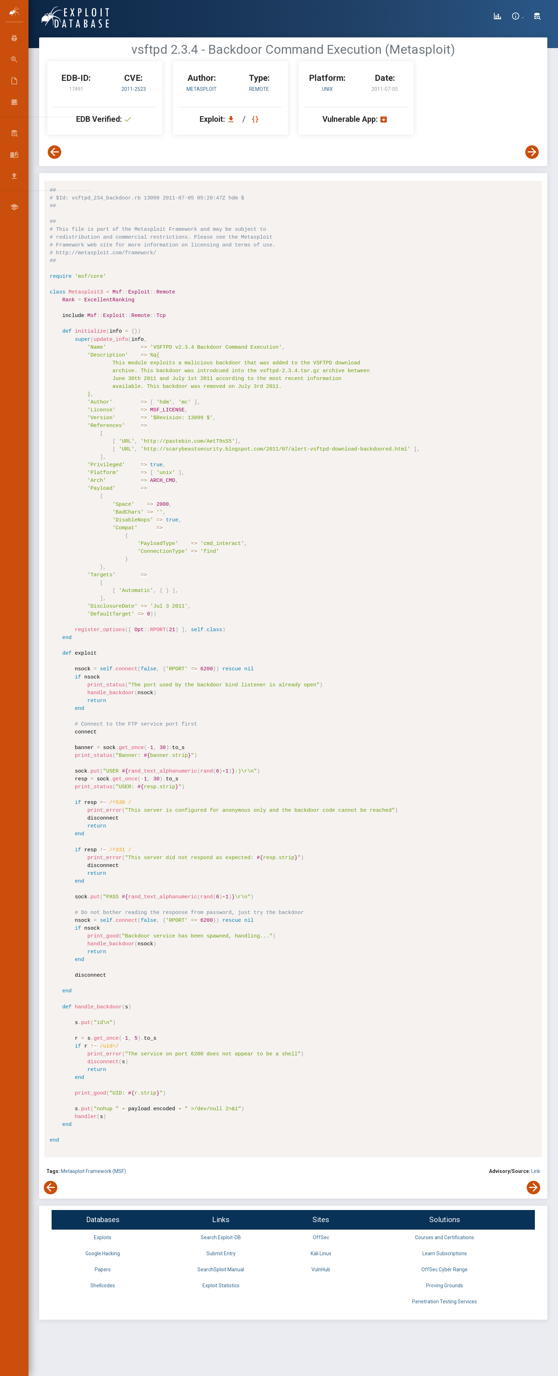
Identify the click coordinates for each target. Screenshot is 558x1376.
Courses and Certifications (444, 1237)
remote (259, 89)
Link (535, 1171)
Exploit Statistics (220, 1285)
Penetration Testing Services (444, 1301)
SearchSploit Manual (221, 1269)
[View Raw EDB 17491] (256, 119)
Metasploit (201, 89)
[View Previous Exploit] (54, 152)
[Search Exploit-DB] (537, 17)
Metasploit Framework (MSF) (93, 1171)
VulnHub (320, 1269)
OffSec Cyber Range (444, 1269)
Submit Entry (221, 1253)
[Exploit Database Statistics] (497, 17)
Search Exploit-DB (221, 1237)
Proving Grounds (444, 1285)
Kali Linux (321, 1253)
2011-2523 (133, 89)
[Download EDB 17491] (233, 119)
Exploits (102, 1237)
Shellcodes (102, 1285)
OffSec (321, 1237)
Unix (327, 89)
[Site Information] (517, 17)
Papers (103, 1269)
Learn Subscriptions (444, 1253)
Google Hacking (102, 1253)
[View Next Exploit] (532, 152)
